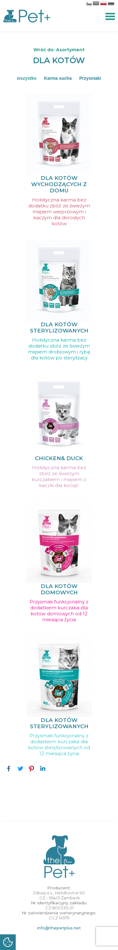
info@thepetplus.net (59, 927)
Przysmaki (90, 78)
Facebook (9, 769)
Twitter (20, 769)
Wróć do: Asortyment (59, 50)
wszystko (27, 78)
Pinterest (31, 769)
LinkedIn (43, 769)
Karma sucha (58, 78)
